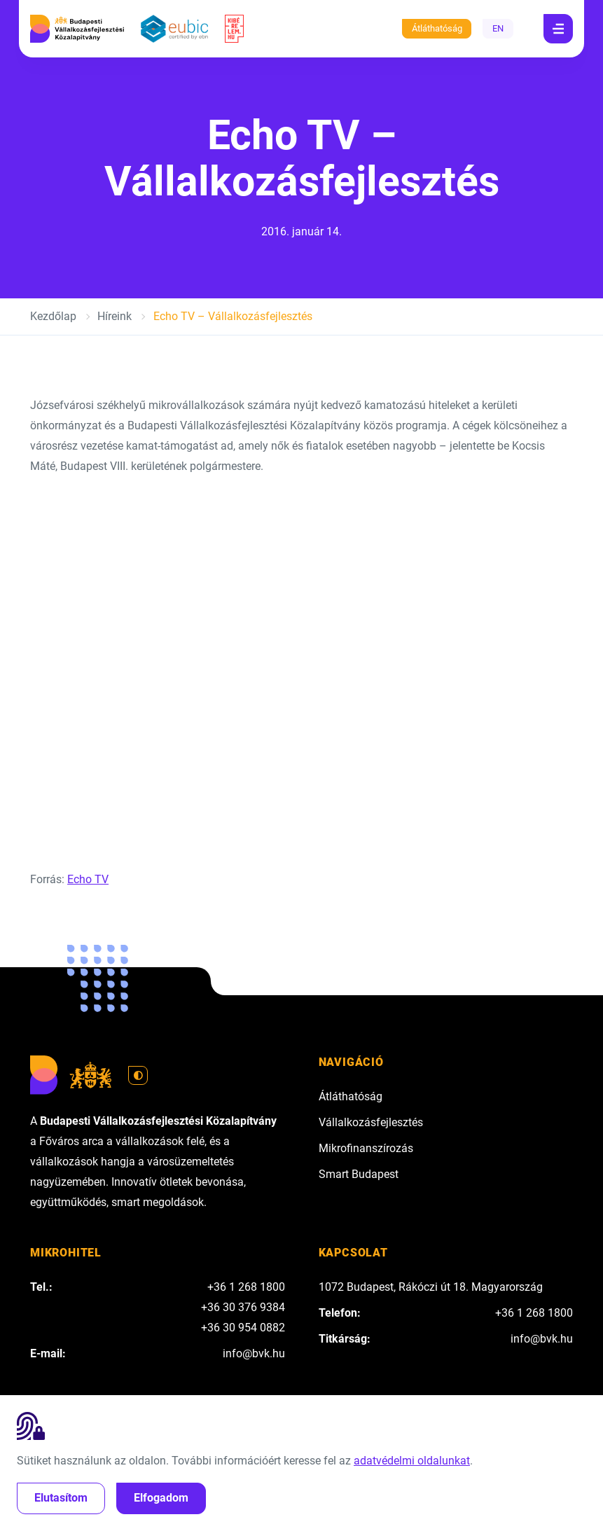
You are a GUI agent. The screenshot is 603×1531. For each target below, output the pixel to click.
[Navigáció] (558, 28)
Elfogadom (161, 1497)
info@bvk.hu (254, 1353)
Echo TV (88, 879)
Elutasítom (61, 1497)
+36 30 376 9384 (243, 1307)
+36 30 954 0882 (243, 1327)
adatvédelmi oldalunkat (412, 1460)
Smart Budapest (358, 1174)
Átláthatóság (437, 28)
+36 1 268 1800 (246, 1287)
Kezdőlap (53, 316)
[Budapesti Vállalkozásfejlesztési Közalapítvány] (77, 29)
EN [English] (498, 28)
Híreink (114, 316)
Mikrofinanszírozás (366, 1148)
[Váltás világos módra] (138, 1076)
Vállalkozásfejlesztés (371, 1122)
